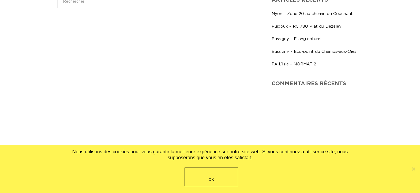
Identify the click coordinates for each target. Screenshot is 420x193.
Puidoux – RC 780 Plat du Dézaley (307, 26)
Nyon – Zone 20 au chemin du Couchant (312, 13)
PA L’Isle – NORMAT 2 (294, 64)
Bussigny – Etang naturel (296, 38)
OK (211, 179)
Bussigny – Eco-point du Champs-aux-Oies (314, 51)
